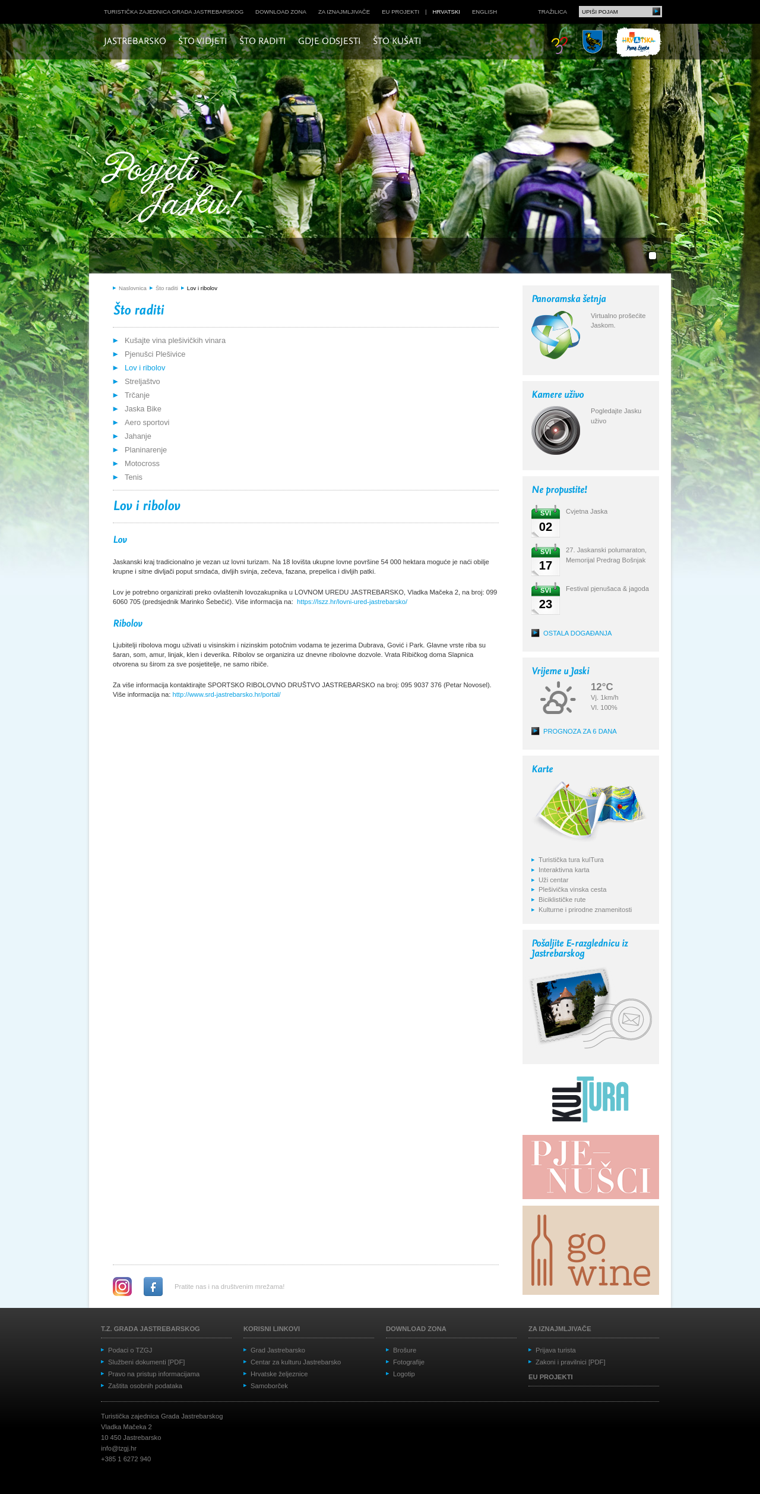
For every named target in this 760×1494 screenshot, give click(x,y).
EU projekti (400, 11)
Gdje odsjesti (329, 41)
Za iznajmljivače (344, 11)
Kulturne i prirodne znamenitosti (585, 909)
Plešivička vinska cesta (572, 889)
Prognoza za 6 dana (580, 731)
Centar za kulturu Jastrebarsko (296, 1362)
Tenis (133, 477)
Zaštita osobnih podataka (145, 1385)
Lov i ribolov (202, 288)
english (484, 11)
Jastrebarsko (135, 41)
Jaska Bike (143, 408)
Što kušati (397, 41)
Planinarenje (146, 449)
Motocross (142, 463)
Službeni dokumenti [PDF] (146, 1362)
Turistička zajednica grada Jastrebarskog (173, 11)
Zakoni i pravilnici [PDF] (571, 1362)
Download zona (280, 11)
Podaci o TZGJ (130, 1350)
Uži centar (553, 879)
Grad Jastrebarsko (278, 1350)
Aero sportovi (147, 422)
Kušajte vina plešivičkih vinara (175, 340)
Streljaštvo (142, 381)
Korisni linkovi (271, 1328)
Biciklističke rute (562, 899)
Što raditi (262, 41)
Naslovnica (133, 288)
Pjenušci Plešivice (155, 354)
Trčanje (137, 395)
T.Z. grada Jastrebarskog (150, 1328)
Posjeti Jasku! (175, 189)
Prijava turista (556, 1350)
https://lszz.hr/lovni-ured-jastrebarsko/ (352, 601)
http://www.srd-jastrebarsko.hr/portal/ (227, 694)
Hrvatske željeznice (279, 1373)
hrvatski (446, 11)
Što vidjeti (202, 41)
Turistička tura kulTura (571, 859)
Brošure (404, 1350)
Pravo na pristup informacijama (154, 1373)
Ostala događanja (577, 633)
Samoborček (269, 1385)
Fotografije (409, 1362)
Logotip (404, 1373)
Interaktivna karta (564, 869)
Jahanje (138, 436)
